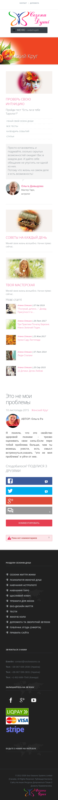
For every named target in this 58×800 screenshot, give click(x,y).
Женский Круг (40, 410)
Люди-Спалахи (25, 355)
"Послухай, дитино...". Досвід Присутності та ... (32, 310)
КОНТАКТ (23, 3)
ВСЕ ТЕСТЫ (12, 126)
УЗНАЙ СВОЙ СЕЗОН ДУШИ (20, 121)
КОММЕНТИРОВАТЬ (29, 523)
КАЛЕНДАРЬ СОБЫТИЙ (17, 131)
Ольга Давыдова (32, 186)
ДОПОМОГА (34, 3)
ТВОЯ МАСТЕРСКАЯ (20, 285)
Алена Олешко (25, 305)
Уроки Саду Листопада (29, 339)
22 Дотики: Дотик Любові (30, 370)
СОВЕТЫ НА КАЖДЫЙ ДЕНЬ (26, 237)
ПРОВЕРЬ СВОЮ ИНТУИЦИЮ (18, 101)
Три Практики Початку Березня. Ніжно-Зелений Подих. (34, 326)
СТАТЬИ (10, 136)
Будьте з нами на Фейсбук (21, 748)
